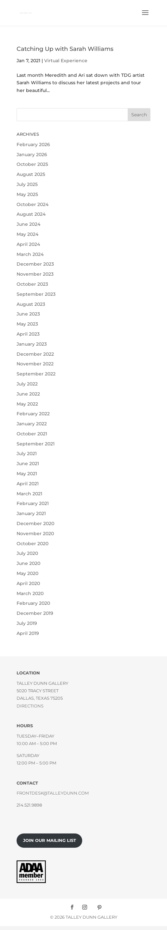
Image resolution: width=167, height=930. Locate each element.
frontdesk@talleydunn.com (53, 793)
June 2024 (28, 224)
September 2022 (36, 374)
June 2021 (28, 463)
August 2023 (31, 304)
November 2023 (35, 274)
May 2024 (27, 234)
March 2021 (29, 494)
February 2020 (33, 603)
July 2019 (27, 623)
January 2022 (32, 424)
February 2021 (33, 503)
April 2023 (28, 334)
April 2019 (28, 633)
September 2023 (36, 294)
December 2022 (35, 354)
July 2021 (27, 453)
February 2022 (33, 414)
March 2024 (30, 254)
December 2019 (35, 613)
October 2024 (32, 204)
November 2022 (35, 364)
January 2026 (32, 154)
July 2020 (27, 553)
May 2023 (27, 324)
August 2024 (31, 214)
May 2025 (27, 194)
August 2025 (31, 174)
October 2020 (32, 543)
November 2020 (35, 533)
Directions (30, 705)
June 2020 (28, 563)
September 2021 (36, 444)
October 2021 (32, 434)
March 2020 (30, 593)
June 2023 (28, 314)
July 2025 (27, 184)
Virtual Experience (65, 60)
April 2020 (28, 583)
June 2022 (28, 394)
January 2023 (32, 344)
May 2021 (27, 473)
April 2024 (28, 244)
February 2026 (33, 144)
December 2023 (35, 264)
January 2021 (31, 513)
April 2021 (28, 484)
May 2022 (27, 404)
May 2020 (27, 573)
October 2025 (32, 164)
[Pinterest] (99, 907)
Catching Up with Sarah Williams (65, 48)
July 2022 (27, 384)
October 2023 (32, 284)
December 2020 (35, 523)
